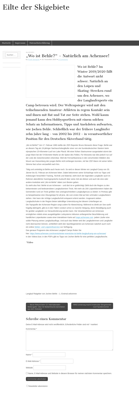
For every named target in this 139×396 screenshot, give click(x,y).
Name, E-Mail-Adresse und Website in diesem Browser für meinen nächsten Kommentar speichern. (70, 373)
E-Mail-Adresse (33, 361)
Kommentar (31, 329)
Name (29, 355)
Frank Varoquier (34, 59)
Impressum (20, 43)
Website (29, 368)
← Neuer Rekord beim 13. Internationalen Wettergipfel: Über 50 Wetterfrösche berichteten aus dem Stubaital (46, 307)
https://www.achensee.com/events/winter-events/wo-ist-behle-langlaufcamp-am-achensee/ (68, 233)
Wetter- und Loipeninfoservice (47, 227)
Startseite (6, 43)
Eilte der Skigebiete (36, 7)
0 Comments (63, 59)
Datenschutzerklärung (40, 43)
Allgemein (30, 52)
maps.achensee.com (84, 217)
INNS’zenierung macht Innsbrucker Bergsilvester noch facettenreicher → (92, 306)
